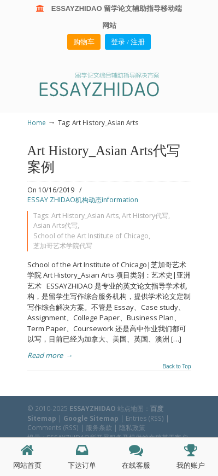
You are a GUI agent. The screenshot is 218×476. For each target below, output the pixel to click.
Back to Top (176, 366)
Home (36, 122)
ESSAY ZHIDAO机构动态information (82, 199)
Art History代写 (145, 215)
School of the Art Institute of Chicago (91, 235)
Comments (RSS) (53, 427)
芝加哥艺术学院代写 (62, 245)
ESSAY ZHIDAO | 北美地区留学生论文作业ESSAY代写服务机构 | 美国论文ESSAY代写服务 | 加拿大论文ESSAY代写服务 (109, 84)
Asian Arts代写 (55, 225)
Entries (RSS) (145, 418)
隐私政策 (132, 427)
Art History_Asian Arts (85, 215)
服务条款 (99, 427)
